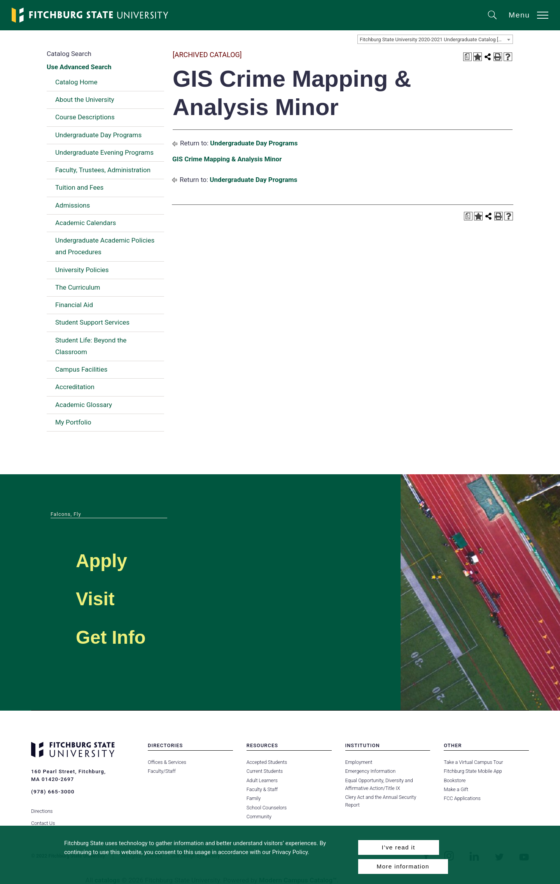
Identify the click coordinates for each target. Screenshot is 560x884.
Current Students (264, 771)
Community (259, 816)
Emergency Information (370, 771)
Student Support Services (92, 322)
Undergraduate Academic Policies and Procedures (104, 246)
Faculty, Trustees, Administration (102, 170)
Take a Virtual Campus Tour (473, 762)
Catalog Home (76, 82)
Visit (102, 596)
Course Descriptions (85, 117)
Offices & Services (167, 762)
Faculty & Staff (262, 789)
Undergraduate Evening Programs (104, 152)
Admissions (72, 205)
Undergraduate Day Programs (98, 135)
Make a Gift (456, 789)
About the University (84, 99)
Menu (519, 15)
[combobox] (435, 39)
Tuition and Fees (79, 187)
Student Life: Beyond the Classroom (90, 346)
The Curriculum (77, 287)
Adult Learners (262, 780)
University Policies (82, 270)
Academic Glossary (83, 405)
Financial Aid (74, 305)
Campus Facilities (81, 369)
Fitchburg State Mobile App (472, 771)
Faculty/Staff (161, 771)
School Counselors (266, 808)
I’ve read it (398, 847)
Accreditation (74, 387)
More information (403, 866)
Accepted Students (267, 762)
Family (254, 798)
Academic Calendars (85, 223)
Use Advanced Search (79, 67)
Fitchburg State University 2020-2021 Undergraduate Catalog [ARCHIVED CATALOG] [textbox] (436, 39)
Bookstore (454, 780)
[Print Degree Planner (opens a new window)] (467, 56)
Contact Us (43, 816)
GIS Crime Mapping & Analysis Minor (227, 159)
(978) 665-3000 (52, 791)
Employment (358, 762)
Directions (41, 805)
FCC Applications (462, 798)
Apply (111, 558)
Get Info (124, 635)
